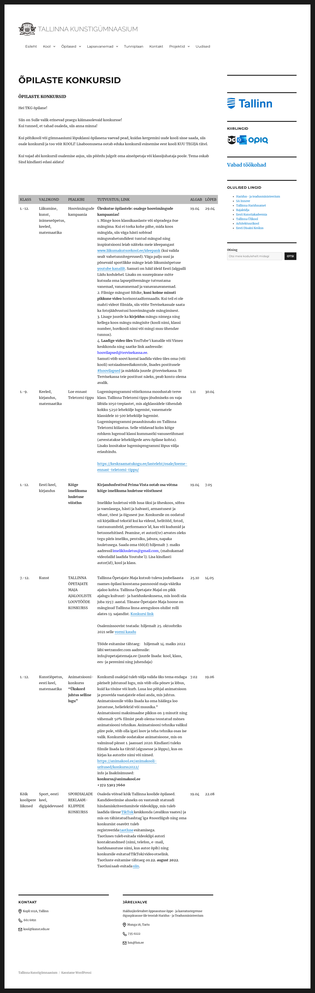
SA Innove (243, 201)
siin (136, 866)
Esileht (31, 46)
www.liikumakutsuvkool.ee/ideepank (128, 250)
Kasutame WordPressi (76, 973)
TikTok (127, 812)
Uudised (203, 46)
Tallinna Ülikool (247, 219)
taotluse (127, 830)
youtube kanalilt (111, 268)
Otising (232, 250)
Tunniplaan (133, 46)
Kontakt (156, 46)
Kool (47, 46)
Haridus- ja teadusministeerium (258, 196)
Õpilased (68, 46)
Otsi (290, 256)
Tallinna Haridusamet (251, 205)
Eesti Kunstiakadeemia (251, 214)
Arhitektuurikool (247, 223)
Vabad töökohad (246, 165)
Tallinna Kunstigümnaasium (37, 973)
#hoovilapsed (108, 370)
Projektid (177, 46)
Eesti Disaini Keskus (250, 228)
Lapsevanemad (100, 46)
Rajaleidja (242, 210)
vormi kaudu (125, 632)
